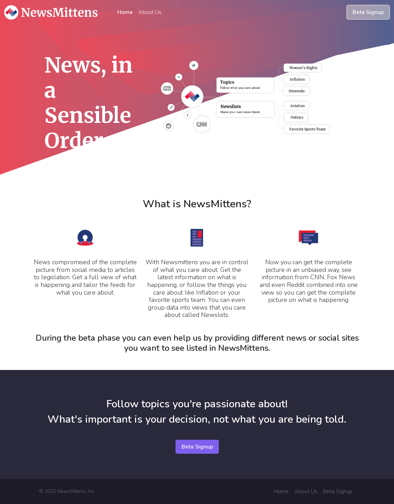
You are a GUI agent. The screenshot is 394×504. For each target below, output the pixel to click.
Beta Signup (368, 12)
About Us (150, 12)
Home (125, 12)
